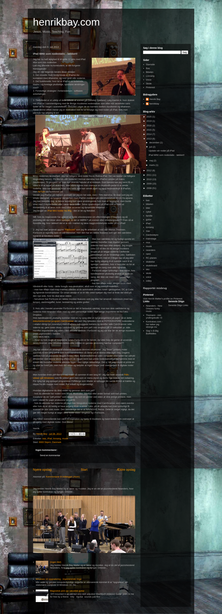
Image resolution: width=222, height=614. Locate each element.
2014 (149, 134)
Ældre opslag (126, 469)
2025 (149, 116)
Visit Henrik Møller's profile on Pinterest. (163, 298)
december (154, 142)
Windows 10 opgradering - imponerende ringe (59, 579)
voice (148, 277)
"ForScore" (70, 229)
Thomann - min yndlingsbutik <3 (154, 316)
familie (149, 215)
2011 (149, 175)
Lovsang (150, 76)
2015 (149, 130)
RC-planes (151, 258)
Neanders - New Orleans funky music (154, 308)
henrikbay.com (66, 22)
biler (148, 208)
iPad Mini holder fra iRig (59, 210)
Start (84, 469)
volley (149, 281)
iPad (49, 438)
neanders (150, 250)
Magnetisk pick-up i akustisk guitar (67, 591)
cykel (148, 211)
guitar (149, 219)
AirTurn (41, 191)
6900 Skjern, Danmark (50, 442)
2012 (149, 170)
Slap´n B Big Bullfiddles (152, 332)
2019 (149, 121)
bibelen (149, 204)
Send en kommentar (50, 455)
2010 (149, 179)
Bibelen (149, 72)
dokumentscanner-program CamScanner (53, 321)
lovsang (57, 438)
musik (65, 438)
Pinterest (150, 87)
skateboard (151, 265)
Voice (148, 79)
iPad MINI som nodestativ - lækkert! (166, 155)
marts (152, 165)
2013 (149, 138)
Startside (150, 64)
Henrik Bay (154, 99)
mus (148, 242)
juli (151, 147)
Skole (149, 83)
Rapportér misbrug (155, 288)
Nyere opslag (42, 469)
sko (147, 269)
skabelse (150, 261)
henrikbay (154, 103)
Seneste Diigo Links (178, 305)
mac (148, 231)
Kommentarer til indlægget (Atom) (63, 476)
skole (148, 273)
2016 (149, 125)
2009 (149, 183)
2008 (149, 188)
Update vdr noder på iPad (161, 150)
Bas (148, 68)
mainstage (151, 238)
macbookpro (152, 235)
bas (44, 438)
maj (151, 160)
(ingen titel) (55, 562)
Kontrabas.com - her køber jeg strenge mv (154, 324)
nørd (148, 254)
